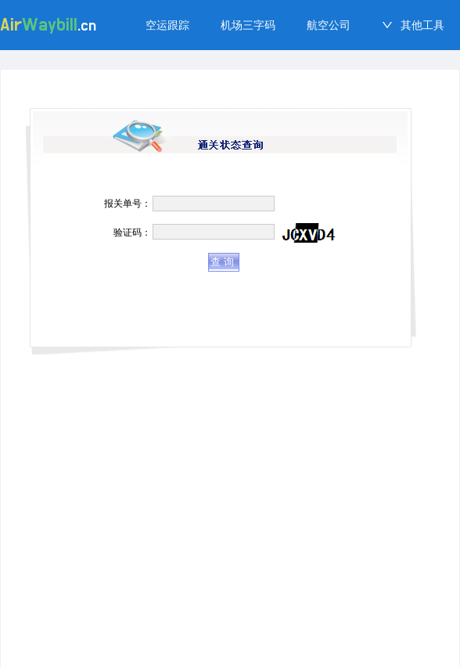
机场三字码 (248, 25)
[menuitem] (167, 25)
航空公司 (328, 25)
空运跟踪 (167, 25)
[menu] (295, 25)
